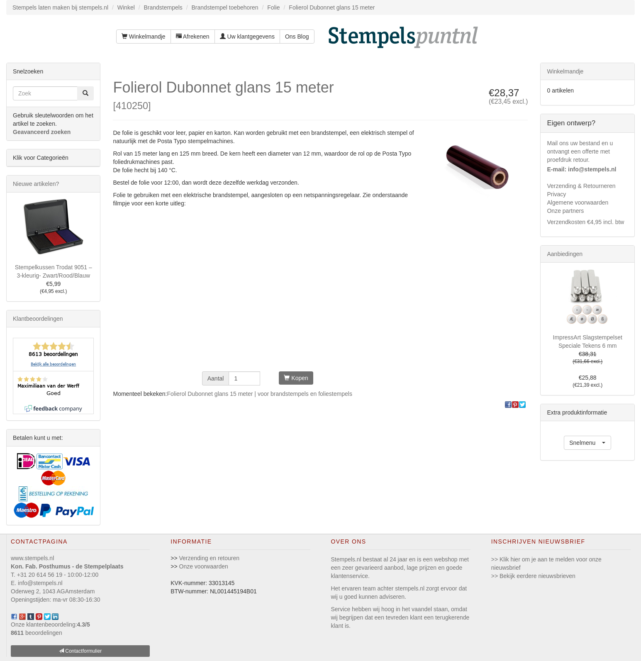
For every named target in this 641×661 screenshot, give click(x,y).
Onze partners (565, 210)
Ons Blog (297, 36)
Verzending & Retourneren (581, 186)
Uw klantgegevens (247, 36)
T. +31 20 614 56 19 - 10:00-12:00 (54, 574)
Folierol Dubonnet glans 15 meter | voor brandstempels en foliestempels (259, 393)
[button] (587, 443)
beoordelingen (36, 632)
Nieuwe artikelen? (36, 183)
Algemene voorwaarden (577, 202)
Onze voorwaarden (203, 566)
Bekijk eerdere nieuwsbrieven (537, 576)
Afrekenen (193, 36)
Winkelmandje (144, 36)
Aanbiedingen (565, 254)
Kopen (296, 378)
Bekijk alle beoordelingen (53, 364)
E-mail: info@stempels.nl (581, 169)
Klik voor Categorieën (40, 157)
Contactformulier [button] (80, 651)
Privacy (556, 194)
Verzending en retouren (209, 558)
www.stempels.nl (32, 558)
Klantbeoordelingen (38, 318)
